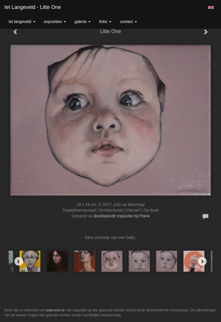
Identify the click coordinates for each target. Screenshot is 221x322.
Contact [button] (128, 21)
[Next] (202, 261)
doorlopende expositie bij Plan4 (122, 216)
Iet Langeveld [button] (22, 21)
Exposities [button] (55, 21)
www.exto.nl (55, 310)
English (210, 7)
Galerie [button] (83, 21)
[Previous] (18, 261)
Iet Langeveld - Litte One (32, 7)
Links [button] (105, 21)
